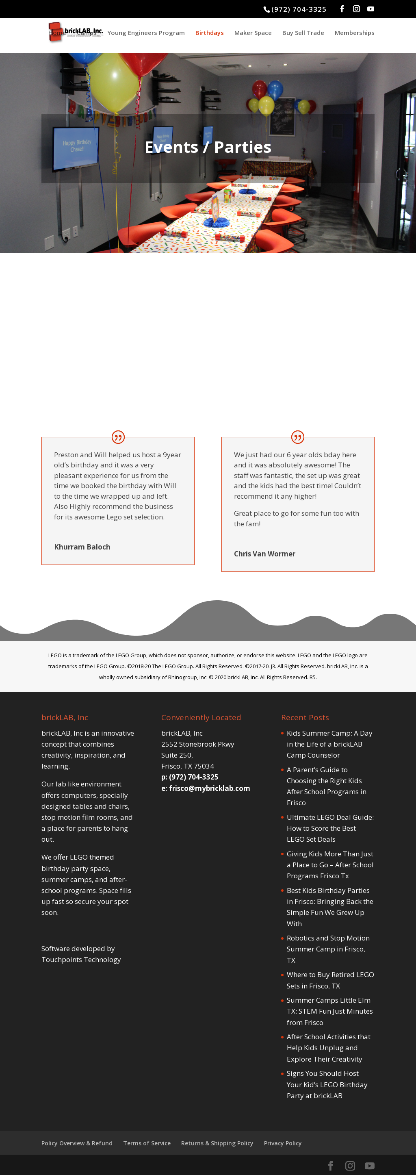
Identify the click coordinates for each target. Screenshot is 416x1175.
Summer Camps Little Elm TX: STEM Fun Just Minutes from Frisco (330, 1011)
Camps (87, 33)
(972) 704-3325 (299, 9)
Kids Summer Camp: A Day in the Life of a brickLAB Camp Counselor (330, 744)
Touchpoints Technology (81, 959)
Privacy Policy (283, 1143)
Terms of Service (147, 1143)
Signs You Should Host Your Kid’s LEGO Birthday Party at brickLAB (327, 1084)
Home (57, 33)
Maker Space (253, 33)
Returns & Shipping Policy (217, 1143)
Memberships (355, 33)
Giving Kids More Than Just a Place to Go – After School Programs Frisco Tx (330, 864)
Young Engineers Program (146, 33)
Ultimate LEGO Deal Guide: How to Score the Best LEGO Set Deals (330, 828)
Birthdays (209, 33)
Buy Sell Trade (303, 33)
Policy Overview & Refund (77, 1143)
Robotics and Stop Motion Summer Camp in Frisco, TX (328, 948)
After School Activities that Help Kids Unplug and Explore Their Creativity (328, 1047)
